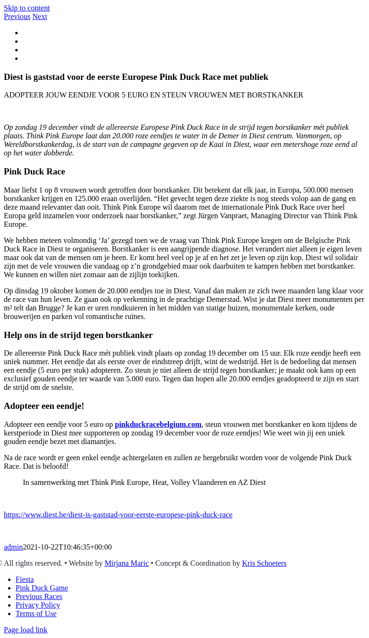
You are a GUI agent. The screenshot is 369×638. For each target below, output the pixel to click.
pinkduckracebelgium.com (158, 424)
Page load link (26, 630)
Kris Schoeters (264, 563)
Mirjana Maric (127, 563)
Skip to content (27, 8)
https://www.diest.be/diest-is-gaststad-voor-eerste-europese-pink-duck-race (118, 515)
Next (39, 16)
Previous (17, 16)
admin (13, 547)
